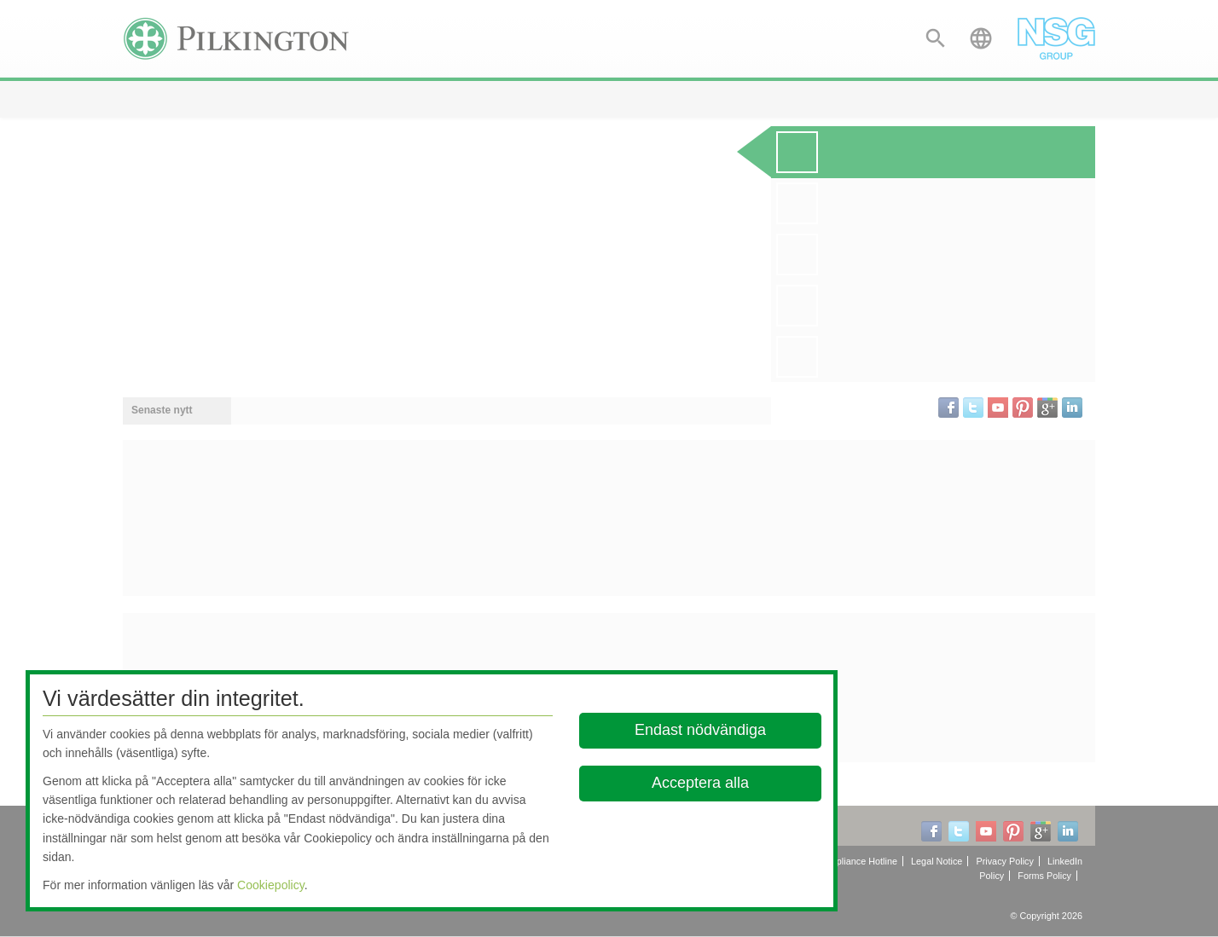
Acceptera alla (700, 782)
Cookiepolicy (270, 885)
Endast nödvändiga (700, 729)
